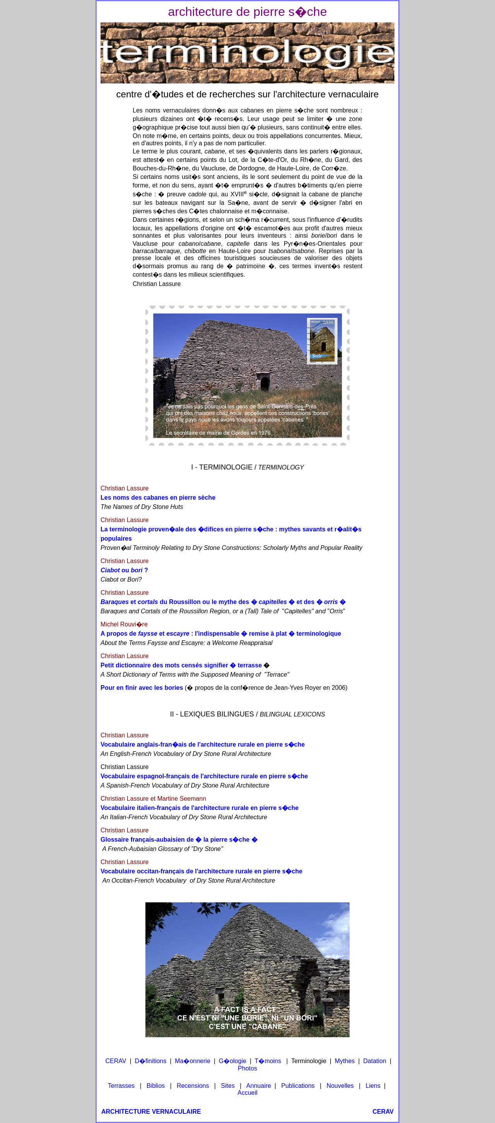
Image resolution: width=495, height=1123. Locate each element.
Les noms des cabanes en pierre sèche (158, 497)
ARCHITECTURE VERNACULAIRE (151, 1111)
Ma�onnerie (192, 1061)
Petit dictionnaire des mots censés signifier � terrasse (181, 665)
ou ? (124, 570)
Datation (374, 1061)
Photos (247, 1068)
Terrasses (121, 1085)
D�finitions (150, 1061)
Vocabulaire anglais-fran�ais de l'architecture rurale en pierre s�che (203, 744)
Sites (228, 1085)
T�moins (268, 1061)
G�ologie (232, 1061)
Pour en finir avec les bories (142, 687)
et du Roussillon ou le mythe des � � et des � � (223, 602)
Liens (373, 1085)
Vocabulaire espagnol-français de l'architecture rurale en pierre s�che (204, 776)
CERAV (116, 1061)
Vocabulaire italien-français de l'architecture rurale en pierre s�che (200, 808)
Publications (297, 1085)
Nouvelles (339, 1085)
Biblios (156, 1085)
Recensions (193, 1085)
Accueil (247, 1092)
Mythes (345, 1061)
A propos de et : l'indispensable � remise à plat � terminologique (221, 633)
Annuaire (258, 1085)
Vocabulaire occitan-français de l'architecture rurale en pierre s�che (201, 871)
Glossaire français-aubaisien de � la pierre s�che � (179, 839)
